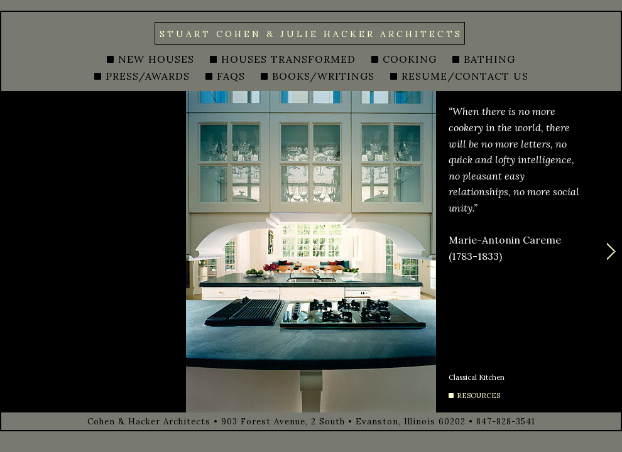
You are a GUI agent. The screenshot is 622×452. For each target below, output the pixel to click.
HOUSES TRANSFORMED (288, 59)
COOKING (410, 59)
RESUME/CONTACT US (464, 76)
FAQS (231, 76)
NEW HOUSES (156, 59)
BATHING (489, 59)
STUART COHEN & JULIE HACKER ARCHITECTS (311, 34)
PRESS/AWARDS (148, 76)
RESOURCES (478, 395)
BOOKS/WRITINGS (323, 76)
